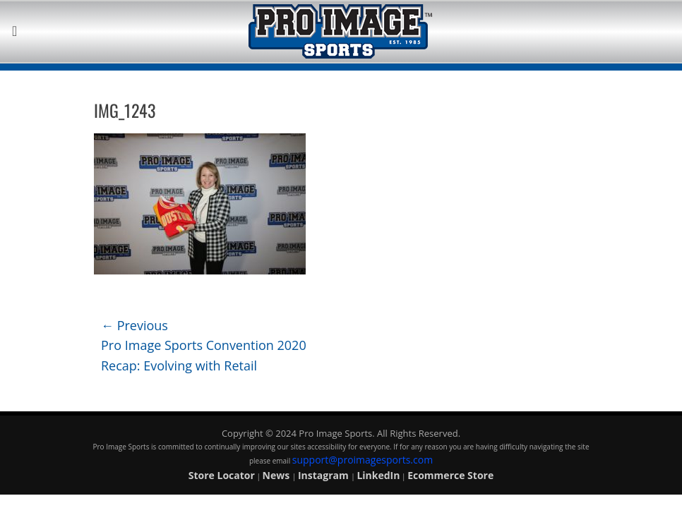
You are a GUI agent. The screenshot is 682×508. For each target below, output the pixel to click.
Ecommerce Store (450, 475)
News (277, 475)
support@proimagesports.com (362, 459)
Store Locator (222, 475)
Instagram (324, 475)
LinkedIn (378, 475)
